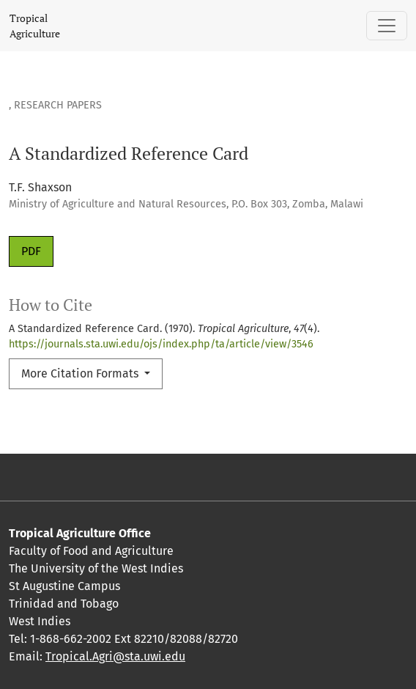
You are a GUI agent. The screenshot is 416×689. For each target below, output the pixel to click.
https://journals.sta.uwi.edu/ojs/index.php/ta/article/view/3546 (161, 344)
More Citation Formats (81, 373)
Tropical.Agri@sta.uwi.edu (115, 656)
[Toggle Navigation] (386, 25)
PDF (31, 251)
